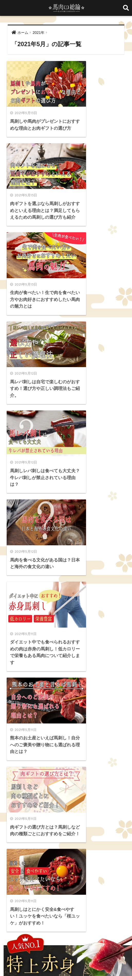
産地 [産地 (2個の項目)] (52, 857)
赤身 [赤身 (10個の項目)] (13, 866)
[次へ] (96, 493)
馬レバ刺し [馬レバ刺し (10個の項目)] (74, 875)
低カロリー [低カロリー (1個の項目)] (97, 838)
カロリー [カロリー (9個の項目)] (109, 820)
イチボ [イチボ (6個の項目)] (92, 820)
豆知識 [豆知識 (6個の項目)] (110, 857)
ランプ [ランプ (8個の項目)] (30, 838)
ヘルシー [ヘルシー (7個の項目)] (111, 829)
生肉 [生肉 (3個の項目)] (39, 857)
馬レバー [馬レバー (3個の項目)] (54, 875)
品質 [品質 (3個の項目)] (13, 848)
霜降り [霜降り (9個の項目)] (65, 866)
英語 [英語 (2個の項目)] (96, 857)
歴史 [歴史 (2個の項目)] (13, 857)
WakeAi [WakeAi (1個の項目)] (15, 820)
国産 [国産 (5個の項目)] (26, 848)
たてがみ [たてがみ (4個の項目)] (34, 820)
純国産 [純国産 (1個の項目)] (81, 857)
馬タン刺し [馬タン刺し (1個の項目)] (100, 866)
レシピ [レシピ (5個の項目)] (46, 838)
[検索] (102, 515)
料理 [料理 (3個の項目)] (95, 848)
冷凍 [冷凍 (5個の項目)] (114, 838)
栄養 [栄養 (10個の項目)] (108, 848)
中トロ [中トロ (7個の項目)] (78, 838)
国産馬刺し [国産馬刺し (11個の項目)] (43, 848)
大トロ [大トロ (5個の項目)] (62, 848)
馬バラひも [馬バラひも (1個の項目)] (33, 875)
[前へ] (36, 493)
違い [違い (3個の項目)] (39, 866)
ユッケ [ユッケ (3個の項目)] (15, 838)
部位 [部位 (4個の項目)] (52, 866)
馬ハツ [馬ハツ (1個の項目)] (15, 875)
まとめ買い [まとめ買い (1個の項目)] (73, 820)
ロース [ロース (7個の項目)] (62, 838)
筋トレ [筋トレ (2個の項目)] (65, 857)
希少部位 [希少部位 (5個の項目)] (79, 848)
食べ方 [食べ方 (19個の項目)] (81, 866)
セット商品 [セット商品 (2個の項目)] (33, 829)
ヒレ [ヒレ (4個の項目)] (95, 829)
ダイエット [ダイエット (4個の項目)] (55, 829)
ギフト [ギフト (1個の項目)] (15, 829)
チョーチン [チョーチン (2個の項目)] (78, 829)
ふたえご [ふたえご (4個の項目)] (53, 820)
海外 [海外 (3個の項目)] (26, 857)
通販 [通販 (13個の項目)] (26, 866)
